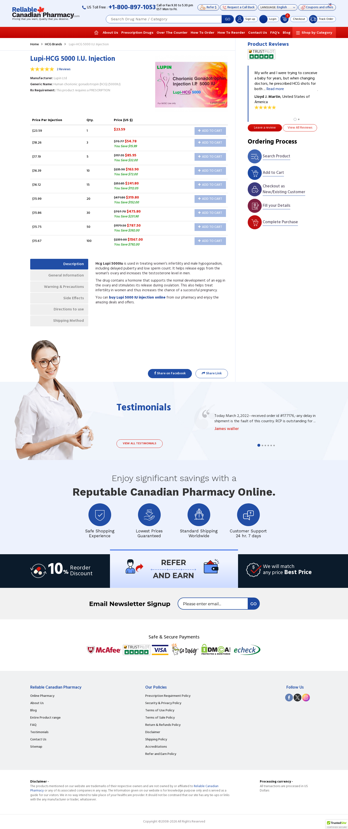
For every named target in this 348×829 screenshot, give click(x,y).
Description (73, 264)
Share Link (212, 373)
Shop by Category (317, 32)
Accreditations (156, 747)
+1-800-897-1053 (132, 7)
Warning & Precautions (63, 288)
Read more (275, 89)
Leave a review (265, 127)
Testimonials (39, 732)
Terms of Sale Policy (160, 717)
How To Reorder (231, 32)
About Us (110, 32)
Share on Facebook (170, 373)
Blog (286, 32)
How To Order (202, 32)
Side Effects (73, 300)
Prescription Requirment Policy (167, 696)
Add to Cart (210, 130)
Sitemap (36, 747)
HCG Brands (53, 44)
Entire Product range (45, 717)
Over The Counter (172, 32)
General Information (65, 276)
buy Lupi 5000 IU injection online (137, 297)
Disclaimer (152, 732)
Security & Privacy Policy (163, 703)
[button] (337, 824)
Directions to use (68, 311)
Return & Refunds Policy (163, 725)
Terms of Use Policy (159, 710)
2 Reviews (64, 69)
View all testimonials (139, 443)
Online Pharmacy (42, 696)
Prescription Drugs (137, 32)
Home (34, 44)
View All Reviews (300, 127)
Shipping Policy (156, 739)
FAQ (33, 725)
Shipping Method (67, 323)
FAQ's (275, 32)
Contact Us (257, 32)
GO (227, 19)
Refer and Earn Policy (160, 754)
